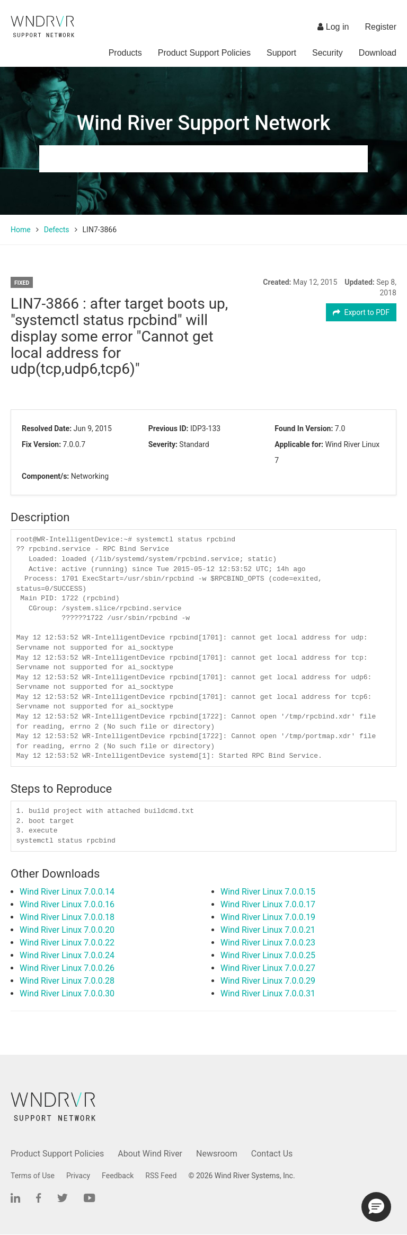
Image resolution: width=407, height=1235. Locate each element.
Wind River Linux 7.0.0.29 (267, 981)
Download (377, 52)
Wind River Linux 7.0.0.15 (267, 892)
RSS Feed (160, 1175)
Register (380, 26)
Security (327, 52)
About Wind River (150, 1154)
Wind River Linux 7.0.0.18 (67, 917)
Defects (56, 229)
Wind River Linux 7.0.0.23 (267, 943)
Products (125, 52)
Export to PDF (361, 312)
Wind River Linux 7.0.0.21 (267, 930)
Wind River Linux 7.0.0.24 (67, 955)
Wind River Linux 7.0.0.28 (67, 981)
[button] (376, 1207)
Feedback (118, 1175)
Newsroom (216, 1154)
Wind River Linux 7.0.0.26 (67, 968)
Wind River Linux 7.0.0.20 (67, 930)
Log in (333, 26)
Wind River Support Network (203, 123)
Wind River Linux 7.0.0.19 (267, 917)
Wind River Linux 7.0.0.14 (67, 892)
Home (21, 229)
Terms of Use (33, 1175)
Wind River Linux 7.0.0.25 (267, 955)
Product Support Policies (204, 52)
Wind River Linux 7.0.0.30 (67, 993)
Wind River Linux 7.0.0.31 (267, 993)
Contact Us (272, 1154)
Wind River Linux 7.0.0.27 (267, 968)
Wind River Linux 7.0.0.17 (267, 904)
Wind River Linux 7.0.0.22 (67, 943)
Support (281, 52)
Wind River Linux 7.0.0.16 (67, 904)
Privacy (78, 1175)
